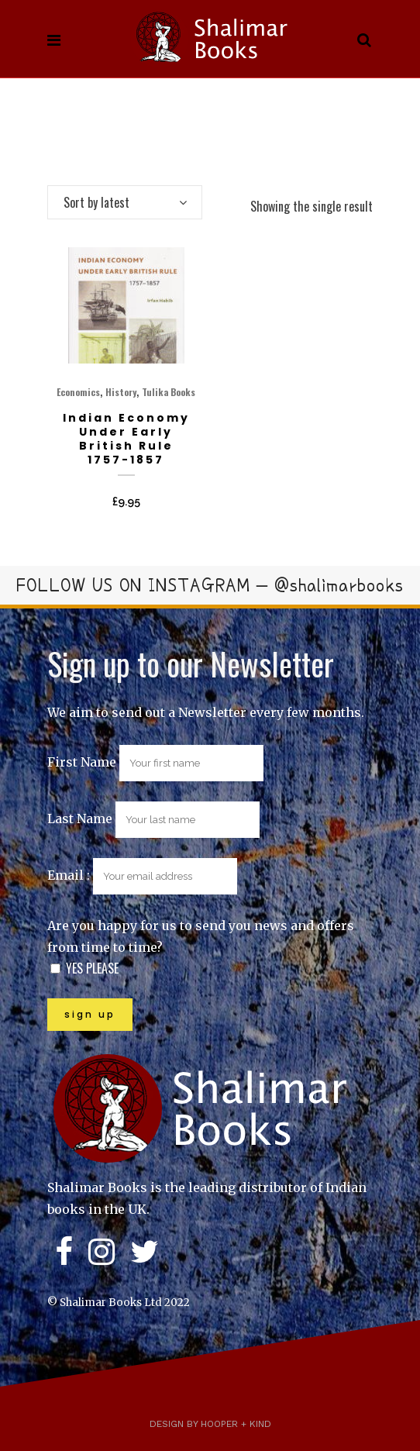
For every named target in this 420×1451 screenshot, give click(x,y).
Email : (142, 875)
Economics (78, 391)
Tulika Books (168, 391)
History (120, 391)
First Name (81, 762)
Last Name (79, 818)
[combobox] (124, 202)
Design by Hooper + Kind (210, 1423)
